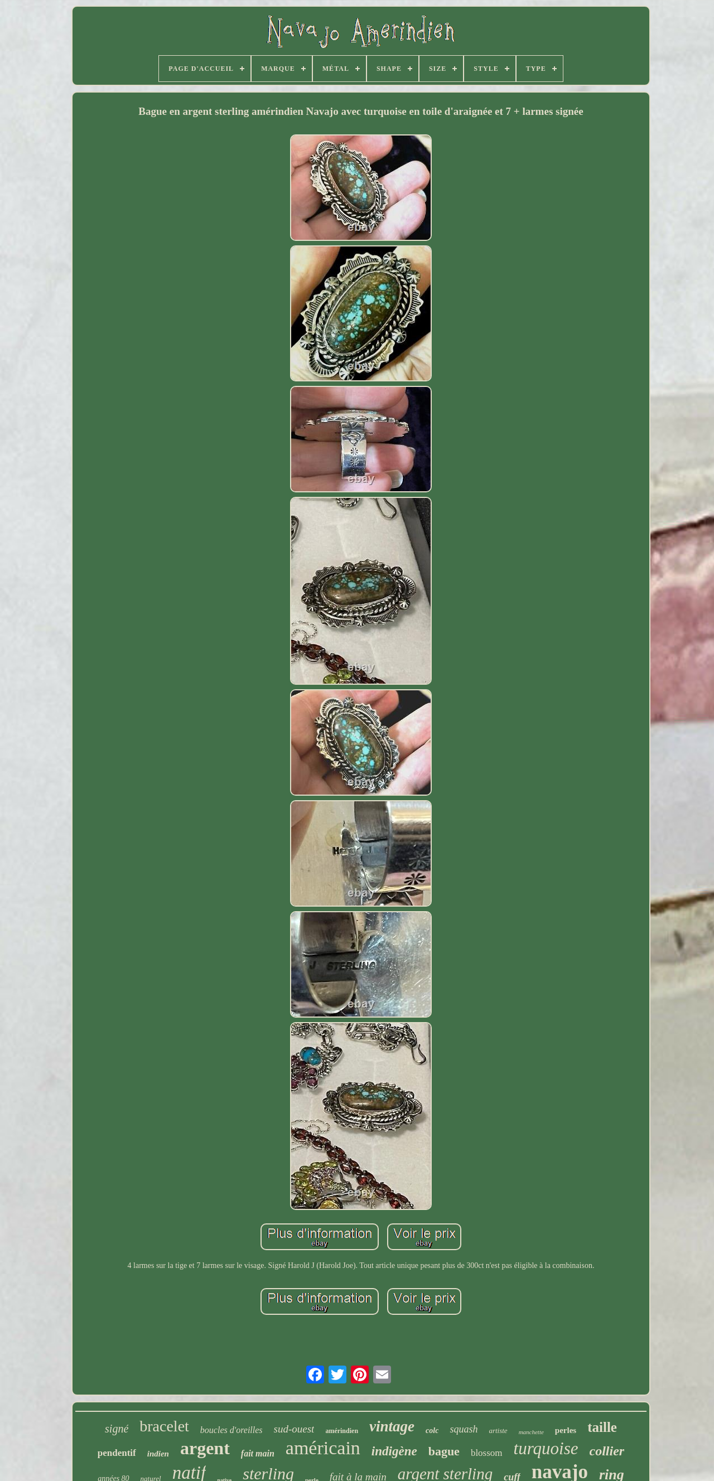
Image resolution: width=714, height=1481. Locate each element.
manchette (531, 1432)
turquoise (546, 1448)
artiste (498, 1430)
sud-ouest (294, 1429)
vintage (391, 1426)
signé (116, 1428)
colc (432, 1430)
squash (463, 1429)
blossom (487, 1453)
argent (205, 1448)
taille (602, 1427)
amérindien (341, 1431)
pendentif (117, 1453)
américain (323, 1448)
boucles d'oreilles (231, 1430)
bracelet (164, 1426)
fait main (257, 1453)
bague (444, 1451)
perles (565, 1430)
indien (158, 1453)
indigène (394, 1451)
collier (607, 1451)
